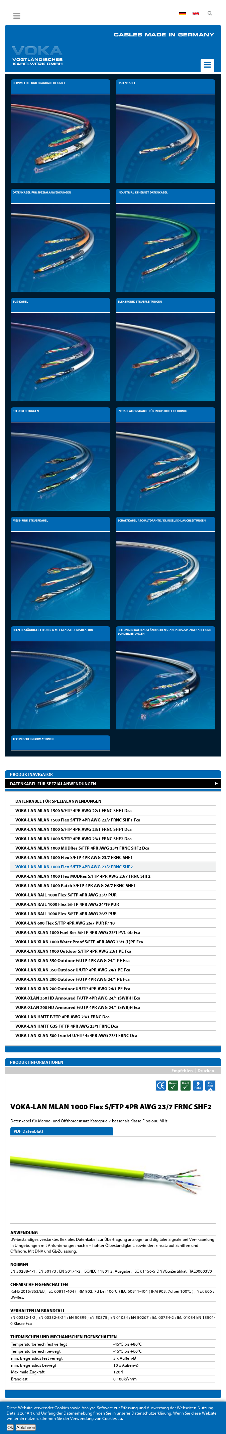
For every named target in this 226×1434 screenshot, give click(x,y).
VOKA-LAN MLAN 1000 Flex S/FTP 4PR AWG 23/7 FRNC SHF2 (74, 866)
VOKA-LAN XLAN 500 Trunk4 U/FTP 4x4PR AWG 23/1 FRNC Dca (76, 1035)
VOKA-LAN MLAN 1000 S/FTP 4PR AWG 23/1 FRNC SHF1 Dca (73, 829)
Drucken (206, 1070)
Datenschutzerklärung (151, 1413)
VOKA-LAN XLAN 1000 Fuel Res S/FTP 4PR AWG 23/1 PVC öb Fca (77, 932)
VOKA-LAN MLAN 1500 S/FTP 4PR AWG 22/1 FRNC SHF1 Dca (73, 810)
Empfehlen (182, 1070)
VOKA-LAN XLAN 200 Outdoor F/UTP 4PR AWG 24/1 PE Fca (72, 979)
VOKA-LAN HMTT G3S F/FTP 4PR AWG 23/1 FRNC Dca (66, 1026)
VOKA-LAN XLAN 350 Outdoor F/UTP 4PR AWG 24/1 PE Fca (72, 960)
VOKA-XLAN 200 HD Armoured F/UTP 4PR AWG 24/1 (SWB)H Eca (77, 1007)
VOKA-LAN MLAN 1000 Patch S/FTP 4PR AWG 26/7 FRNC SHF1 (75, 885)
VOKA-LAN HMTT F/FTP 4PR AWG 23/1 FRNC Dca (62, 1016)
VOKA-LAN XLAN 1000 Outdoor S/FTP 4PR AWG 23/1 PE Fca (73, 951)
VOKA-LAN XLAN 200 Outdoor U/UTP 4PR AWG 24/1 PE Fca (72, 988)
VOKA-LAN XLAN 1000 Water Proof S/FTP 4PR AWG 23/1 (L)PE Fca (79, 941)
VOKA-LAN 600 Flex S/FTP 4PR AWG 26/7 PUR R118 (65, 923)
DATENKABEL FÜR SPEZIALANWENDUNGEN (53, 783)
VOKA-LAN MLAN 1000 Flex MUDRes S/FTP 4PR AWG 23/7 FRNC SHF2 (82, 876)
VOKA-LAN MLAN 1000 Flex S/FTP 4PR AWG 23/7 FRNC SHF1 (74, 857)
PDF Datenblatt (28, 1131)
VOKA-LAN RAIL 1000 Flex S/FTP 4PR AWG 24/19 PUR (67, 904)
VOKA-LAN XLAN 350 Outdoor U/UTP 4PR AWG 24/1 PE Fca (72, 969)
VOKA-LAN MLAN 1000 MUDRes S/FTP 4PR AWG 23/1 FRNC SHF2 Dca (82, 848)
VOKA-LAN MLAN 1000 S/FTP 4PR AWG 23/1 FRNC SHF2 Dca (73, 838)
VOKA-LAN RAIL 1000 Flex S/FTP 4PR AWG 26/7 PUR (66, 913)
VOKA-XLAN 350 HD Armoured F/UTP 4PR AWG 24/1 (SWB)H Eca (77, 998)
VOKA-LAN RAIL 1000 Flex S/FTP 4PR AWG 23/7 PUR (66, 894)
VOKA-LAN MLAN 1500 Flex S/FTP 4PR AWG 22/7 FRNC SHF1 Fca (77, 819)
